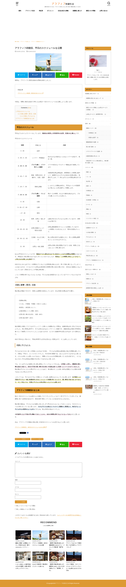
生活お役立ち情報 (63, 10)
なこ (98, 70)
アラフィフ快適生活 (62, 583)
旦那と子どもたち (27, 116)
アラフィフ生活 (30, 10)
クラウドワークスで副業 (94, 151)
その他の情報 (91, 232)
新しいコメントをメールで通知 (25, 505)
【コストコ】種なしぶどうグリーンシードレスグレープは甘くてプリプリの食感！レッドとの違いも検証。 (101, 319)
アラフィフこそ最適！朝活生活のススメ (30, 93)
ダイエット (50, 10)
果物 (88, 209)
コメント (17, 461)
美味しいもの (91, 274)
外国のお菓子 (94, 137)
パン (88, 176)
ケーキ (89, 204)
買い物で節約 (91, 146)
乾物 (88, 213)
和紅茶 (41, 10)
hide (29, 107)
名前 (16, 480)
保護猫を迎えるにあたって (95, 98)
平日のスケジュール (23, 111)
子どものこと (91, 237)
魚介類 (89, 181)
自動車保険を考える (93, 156)
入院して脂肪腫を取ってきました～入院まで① (101, 300)
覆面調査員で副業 (92, 142)
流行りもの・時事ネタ (93, 269)
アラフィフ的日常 (92, 283)
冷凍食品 (93, 133)
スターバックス (91, 251)
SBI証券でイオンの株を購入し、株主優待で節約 (96, 162)
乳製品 (89, 195)
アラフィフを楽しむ (38, 439)
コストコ (89, 167)
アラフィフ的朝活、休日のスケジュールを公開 (30, 427)
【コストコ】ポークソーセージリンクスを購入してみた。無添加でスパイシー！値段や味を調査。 (101, 328)
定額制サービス (91, 227)
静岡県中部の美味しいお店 (95, 288)
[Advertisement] (63, 26)
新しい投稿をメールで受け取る (25, 509)
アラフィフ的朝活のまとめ (25, 118)
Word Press (89, 265)
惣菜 (88, 172)
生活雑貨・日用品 (92, 200)
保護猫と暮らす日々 (92, 93)
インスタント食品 (92, 218)
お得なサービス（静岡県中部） (96, 114)
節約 (20, 10)
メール (17, 487)
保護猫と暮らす (77, 10)
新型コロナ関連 (90, 10)
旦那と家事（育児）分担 (27, 114)
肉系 (88, 186)
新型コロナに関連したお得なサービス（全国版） (96, 108)
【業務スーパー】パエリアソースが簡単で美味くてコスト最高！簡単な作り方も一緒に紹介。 (101, 310)
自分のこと (90, 241)
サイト (17, 494)
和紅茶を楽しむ (92, 255)
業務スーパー (91, 128)
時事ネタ (90, 278)
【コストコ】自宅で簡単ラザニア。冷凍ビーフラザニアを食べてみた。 (101, 337)
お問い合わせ (103, 10)
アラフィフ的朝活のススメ (23, 439)
